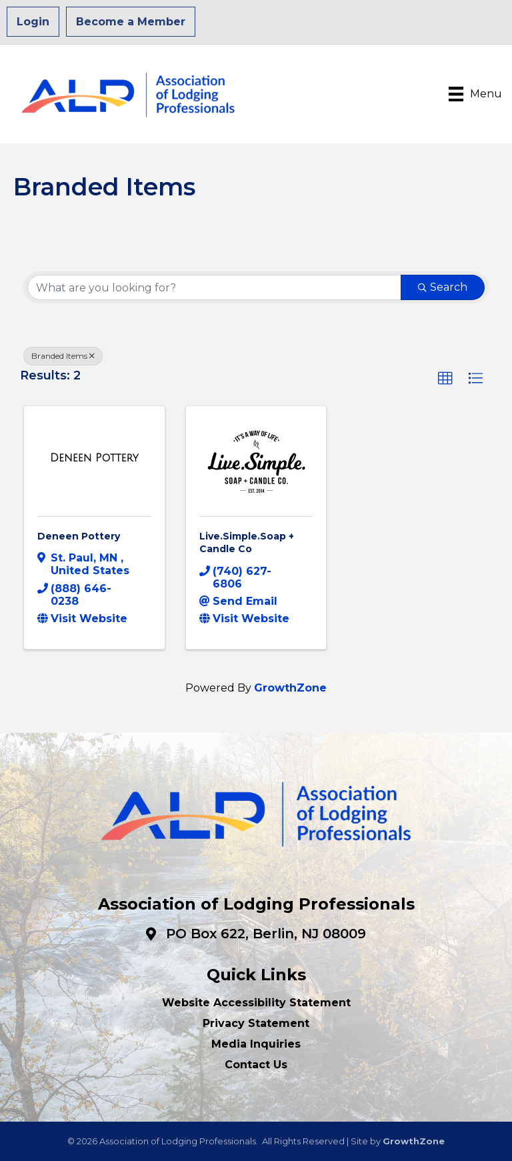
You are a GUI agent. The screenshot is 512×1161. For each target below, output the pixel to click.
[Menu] (475, 94)
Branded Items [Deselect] (63, 356)
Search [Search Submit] (442, 287)
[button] (445, 378)
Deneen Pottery (78, 536)
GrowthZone (290, 688)
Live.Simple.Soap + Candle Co (246, 542)
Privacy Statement (256, 1023)
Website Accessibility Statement (256, 1002)
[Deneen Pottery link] (94, 458)
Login (33, 21)
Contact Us (256, 1064)
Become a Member (130, 21)
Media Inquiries (256, 1044)
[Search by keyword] (214, 287)
